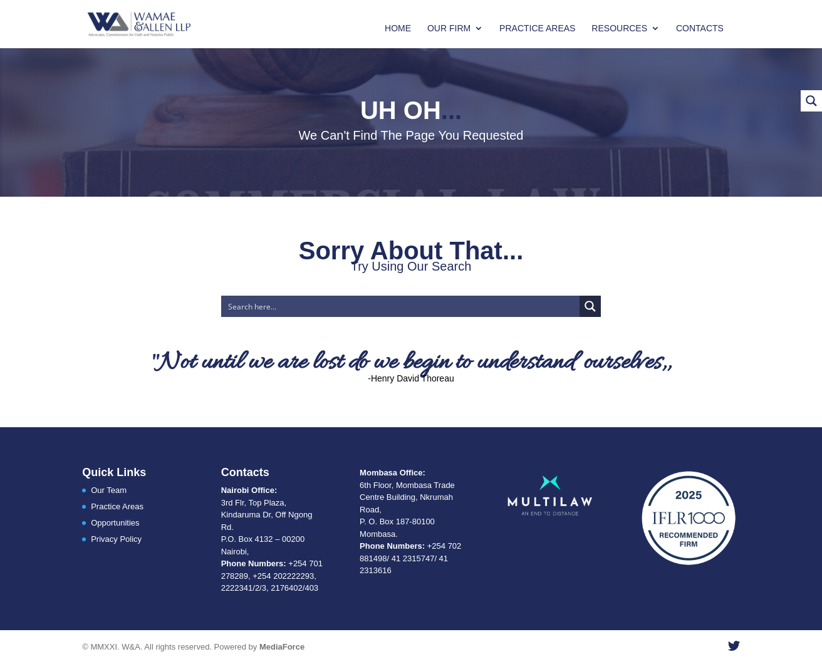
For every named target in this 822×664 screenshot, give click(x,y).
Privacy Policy (116, 539)
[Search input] (401, 306)
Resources (619, 28)
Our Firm (449, 28)
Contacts (700, 28)
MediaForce (281, 646)
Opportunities (115, 522)
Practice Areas (537, 28)
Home (398, 28)
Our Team (109, 490)
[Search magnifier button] (590, 306)
